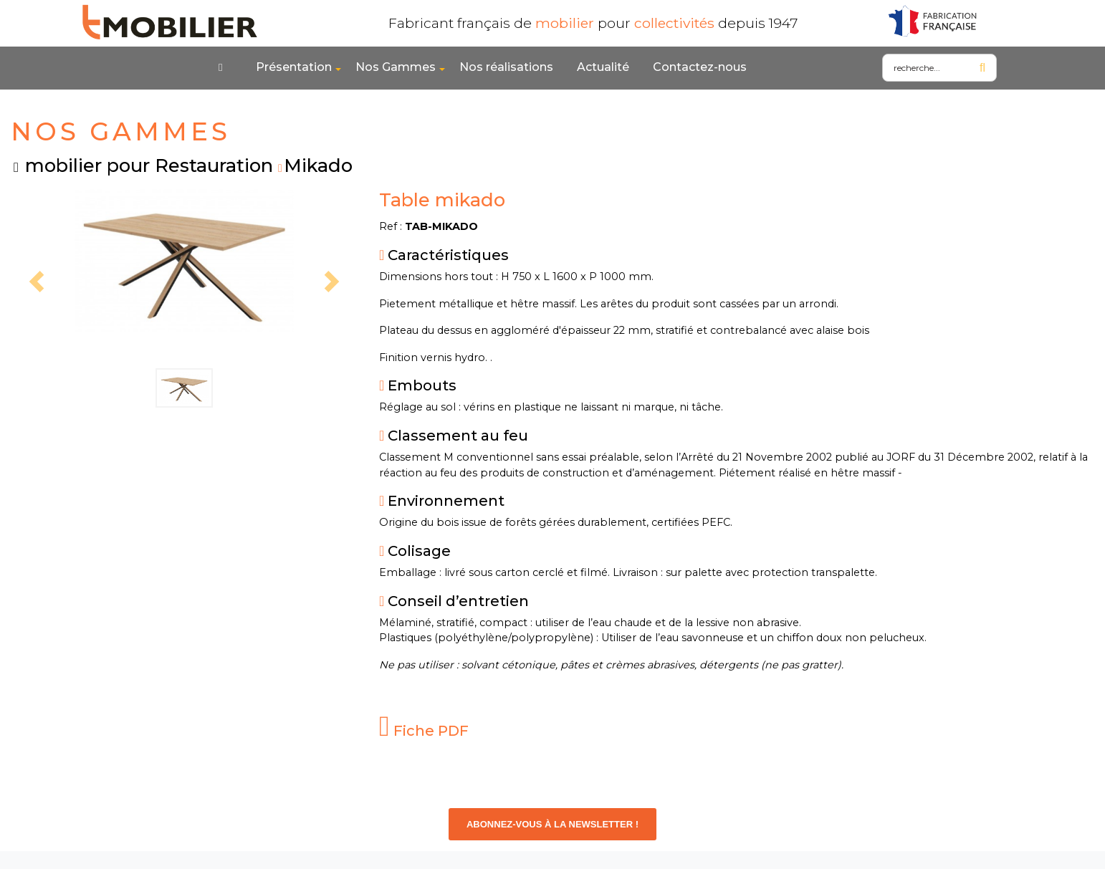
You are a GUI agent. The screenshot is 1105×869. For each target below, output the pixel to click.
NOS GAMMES (121, 131)
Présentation (294, 67)
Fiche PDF (424, 730)
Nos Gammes (395, 67)
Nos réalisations (506, 67)
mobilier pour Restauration (149, 165)
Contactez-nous (700, 67)
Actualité (603, 67)
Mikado (318, 165)
